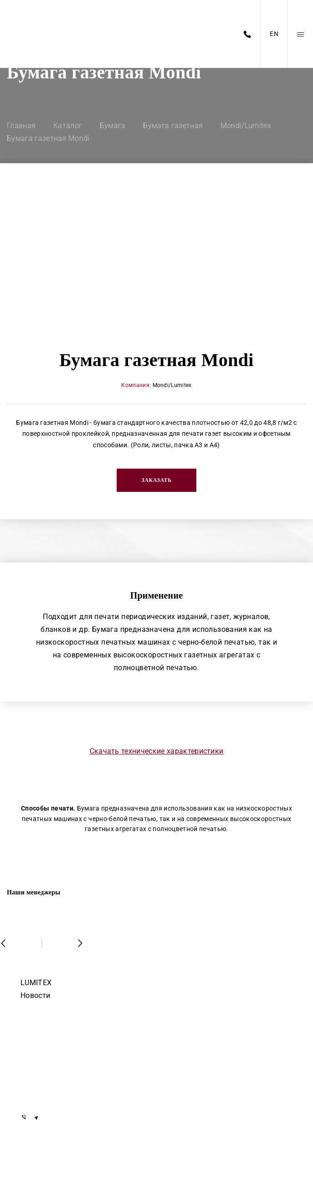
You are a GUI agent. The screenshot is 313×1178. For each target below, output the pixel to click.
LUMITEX (36, 982)
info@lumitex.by (47, 1093)
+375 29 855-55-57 (50, 1076)
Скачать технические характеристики (157, 751)
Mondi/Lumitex (172, 385)
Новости (35, 995)
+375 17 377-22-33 (50, 1036)
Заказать (156, 480)
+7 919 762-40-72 (48, 1049)
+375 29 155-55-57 (50, 1062)
